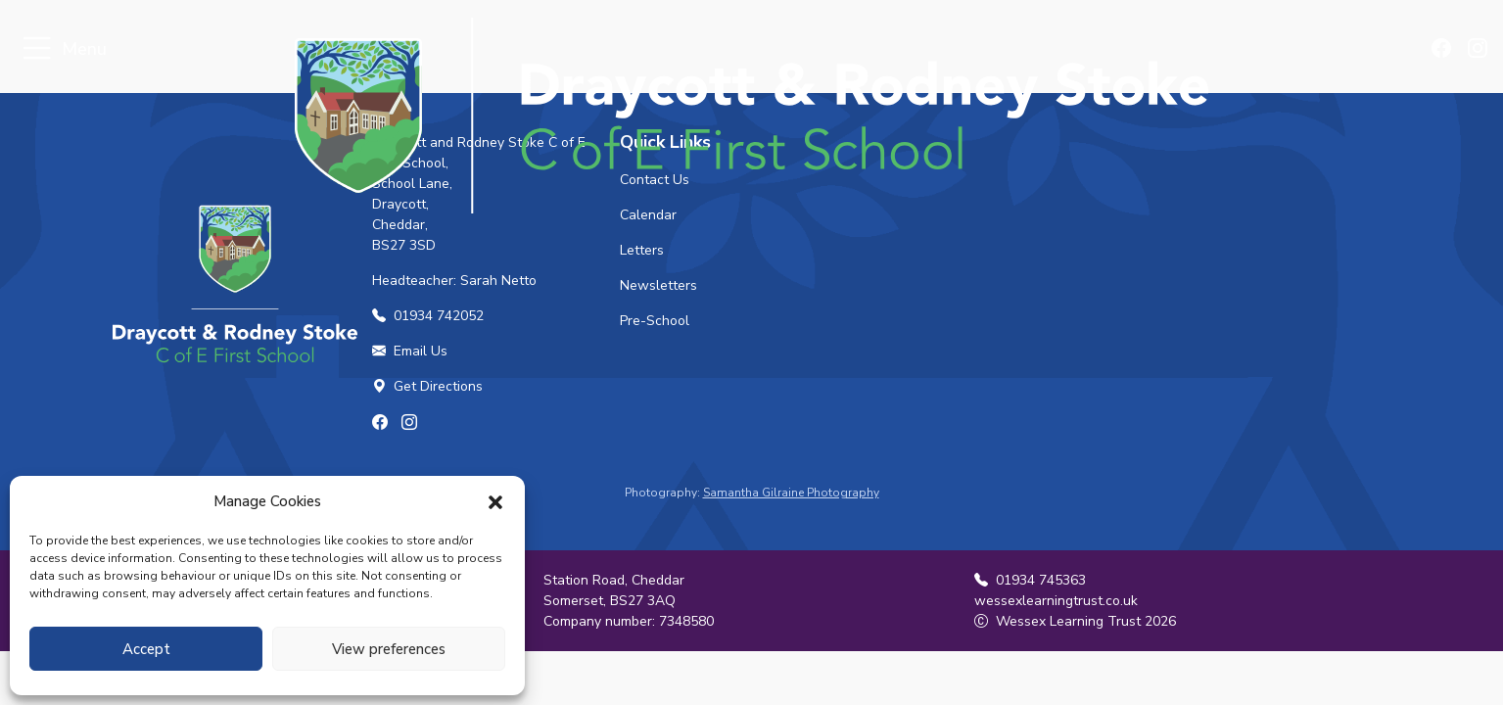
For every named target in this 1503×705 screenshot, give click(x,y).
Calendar (648, 215)
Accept (146, 649)
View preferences (389, 649)
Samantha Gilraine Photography (791, 492)
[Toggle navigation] (37, 49)
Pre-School (654, 320)
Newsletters (658, 285)
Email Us (409, 351)
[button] (495, 501)
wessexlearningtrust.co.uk (1056, 600)
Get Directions (427, 386)
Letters (642, 250)
